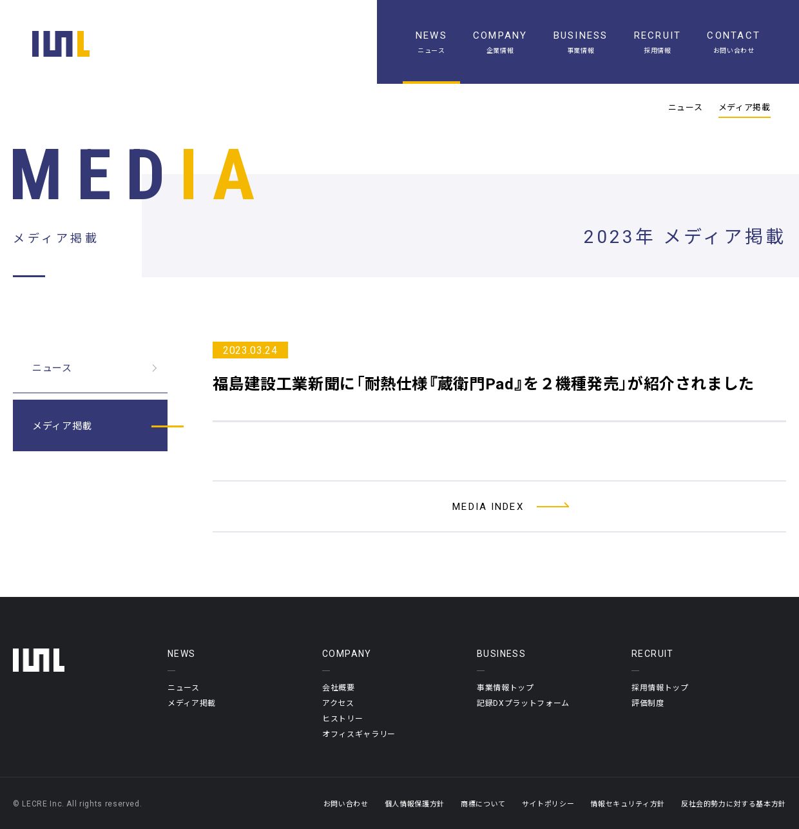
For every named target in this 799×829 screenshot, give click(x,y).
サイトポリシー (548, 803)
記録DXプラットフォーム (523, 702)
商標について (483, 803)
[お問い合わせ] (733, 42)
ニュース (685, 107)
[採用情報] (658, 42)
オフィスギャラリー (359, 733)
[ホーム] (61, 44)
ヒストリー (342, 718)
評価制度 (647, 702)
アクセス (338, 702)
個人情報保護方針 (415, 803)
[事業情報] (581, 42)
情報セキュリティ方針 (627, 803)
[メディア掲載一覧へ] (499, 506)
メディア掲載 (744, 107)
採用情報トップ (660, 687)
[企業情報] (500, 42)
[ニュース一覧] (431, 42)
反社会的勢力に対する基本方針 (733, 803)
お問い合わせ (346, 803)
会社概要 (338, 687)
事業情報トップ (505, 687)
